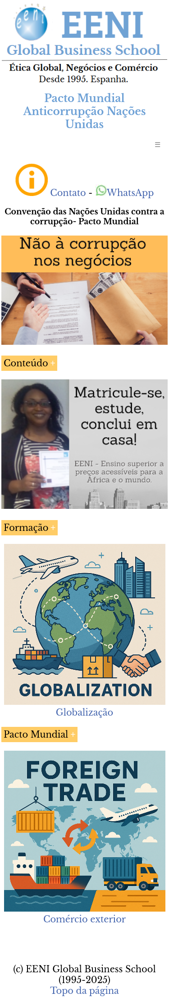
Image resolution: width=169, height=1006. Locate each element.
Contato (68, 192)
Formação (26, 527)
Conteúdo (26, 363)
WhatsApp (124, 192)
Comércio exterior (84, 919)
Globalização (84, 712)
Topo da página (84, 990)
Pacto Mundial (36, 734)
